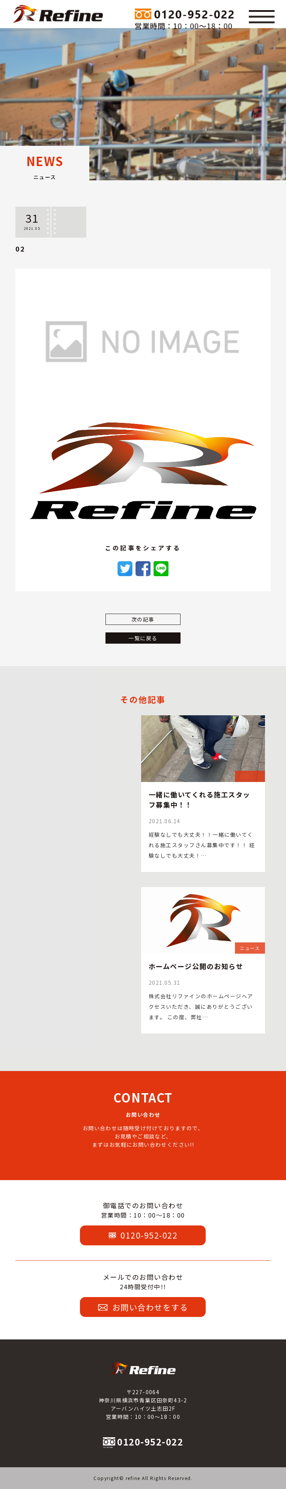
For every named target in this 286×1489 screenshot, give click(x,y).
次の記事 (143, 619)
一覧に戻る (143, 638)
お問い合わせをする (143, 1307)
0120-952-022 (143, 1235)
